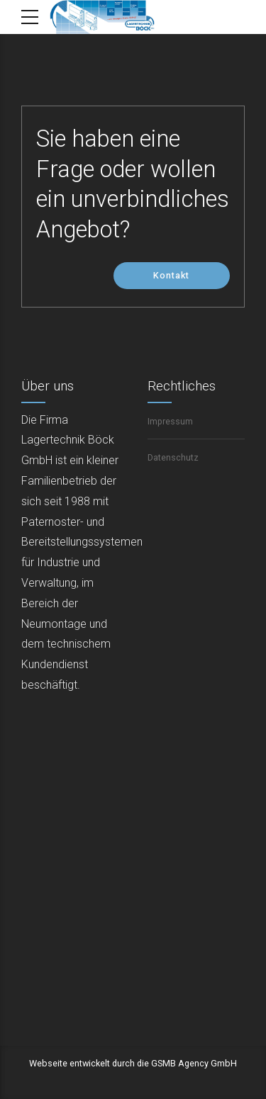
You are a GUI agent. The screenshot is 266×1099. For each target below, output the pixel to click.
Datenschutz (173, 457)
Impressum (170, 421)
